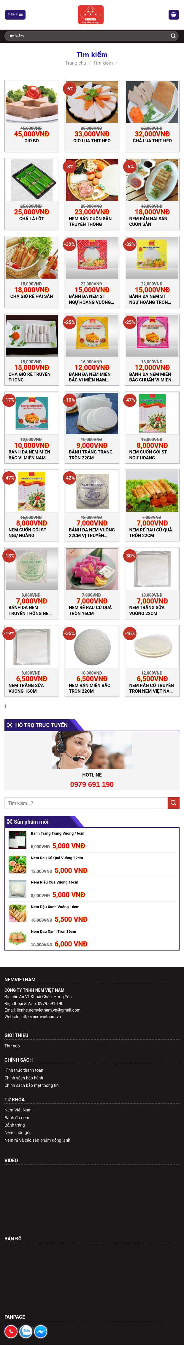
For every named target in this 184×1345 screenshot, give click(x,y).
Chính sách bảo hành (23, 1078)
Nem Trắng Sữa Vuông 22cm (146, 610)
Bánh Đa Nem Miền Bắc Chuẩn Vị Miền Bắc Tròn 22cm (150, 377)
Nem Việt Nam (17, 1110)
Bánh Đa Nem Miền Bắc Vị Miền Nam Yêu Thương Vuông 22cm (30, 454)
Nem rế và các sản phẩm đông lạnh (37, 1140)
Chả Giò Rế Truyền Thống (30, 377)
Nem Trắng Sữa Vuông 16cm (26, 688)
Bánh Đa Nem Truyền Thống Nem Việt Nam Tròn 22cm (30, 610)
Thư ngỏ (12, 1046)
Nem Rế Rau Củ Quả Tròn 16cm (90, 610)
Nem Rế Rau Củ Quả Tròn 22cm (150, 532)
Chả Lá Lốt (31, 218)
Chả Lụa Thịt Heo (152, 140)
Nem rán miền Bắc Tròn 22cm (89, 688)
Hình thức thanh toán (23, 1070)
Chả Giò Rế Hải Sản (31, 296)
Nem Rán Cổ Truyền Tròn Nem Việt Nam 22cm (151, 688)
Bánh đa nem (16, 1117)
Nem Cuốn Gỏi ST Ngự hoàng (148, 454)
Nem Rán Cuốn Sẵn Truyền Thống (90, 221)
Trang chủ (75, 63)
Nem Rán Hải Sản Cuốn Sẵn (148, 221)
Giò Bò (31, 140)
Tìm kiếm (103, 63)
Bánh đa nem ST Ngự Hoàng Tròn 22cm (148, 299)
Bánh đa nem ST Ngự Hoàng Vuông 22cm (90, 299)
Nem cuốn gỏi (17, 1132)
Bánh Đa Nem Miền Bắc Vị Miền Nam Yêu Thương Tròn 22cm (90, 377)
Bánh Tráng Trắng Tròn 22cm (90, 454)
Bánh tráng (14, 1125)
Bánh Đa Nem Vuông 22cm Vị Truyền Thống (92, 532)
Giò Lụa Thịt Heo (92, 140)
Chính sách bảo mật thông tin (31, 1085)
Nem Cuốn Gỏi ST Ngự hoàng (27, 532)
